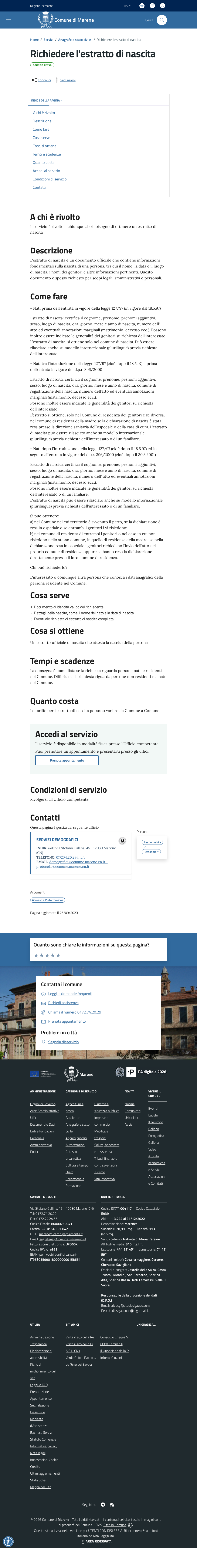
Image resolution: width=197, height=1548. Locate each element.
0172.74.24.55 (46, 1218)
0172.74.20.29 (46, 1213)
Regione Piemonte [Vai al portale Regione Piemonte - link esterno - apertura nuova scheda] (41, 5)
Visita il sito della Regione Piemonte (91, 1337)
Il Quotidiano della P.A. (116, 1350)
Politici (34, 1151)
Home (34, 39)
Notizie (130, 1103)
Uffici (33, 1117)
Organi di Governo (42, 1103)
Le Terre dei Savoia (79, 1364)
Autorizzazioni (75, 1144)
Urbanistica (132, 1117)
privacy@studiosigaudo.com (130, 1305)
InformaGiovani (111, 1357)
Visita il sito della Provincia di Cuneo (91, 1343)
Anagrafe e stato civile (75, 39)
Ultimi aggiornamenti (45, 1473)
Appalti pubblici (76, 1138)
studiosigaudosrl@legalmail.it (128, 1310)
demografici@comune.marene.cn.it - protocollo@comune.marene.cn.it (72, 864)
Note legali (37, 1452)
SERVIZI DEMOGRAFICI (57, 839)
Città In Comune (114, 1524)
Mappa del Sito (40, 1486)
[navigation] (8, 19)
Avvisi (129, 1124)
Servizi (48, 39)
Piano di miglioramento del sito (43, 1371)
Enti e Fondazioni (42, 1131)
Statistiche (37, 1480)
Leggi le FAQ (39, 1384)
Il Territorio (155, 1122)
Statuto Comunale (43, 1439)
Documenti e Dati (42, 1124)
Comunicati (132, 1110)
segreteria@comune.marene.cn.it (63, 1239)
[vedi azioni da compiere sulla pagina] (65, 80)
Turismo (99, 1172)
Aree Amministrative (44, 1110)
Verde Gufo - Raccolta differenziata (90, 1357)
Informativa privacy (43, 1446)
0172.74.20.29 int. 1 (70, 857)
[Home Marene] (68, 20)
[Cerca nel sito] (162, 20)
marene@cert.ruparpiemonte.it (61, 1233)
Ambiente (72, 1117)
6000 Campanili (111, 1343)
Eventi (152, 1108)
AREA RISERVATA (96, 1541)
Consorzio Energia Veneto (118, 1337)
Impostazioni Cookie (44, 1459)
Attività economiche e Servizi (156, 1162)
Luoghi (153, 1115)
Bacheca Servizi (41, 1432)
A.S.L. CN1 (73, 1350)
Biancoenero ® (134, 1530)
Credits (35, 1466)
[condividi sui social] (41, 80)
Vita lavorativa (104, 1178)
